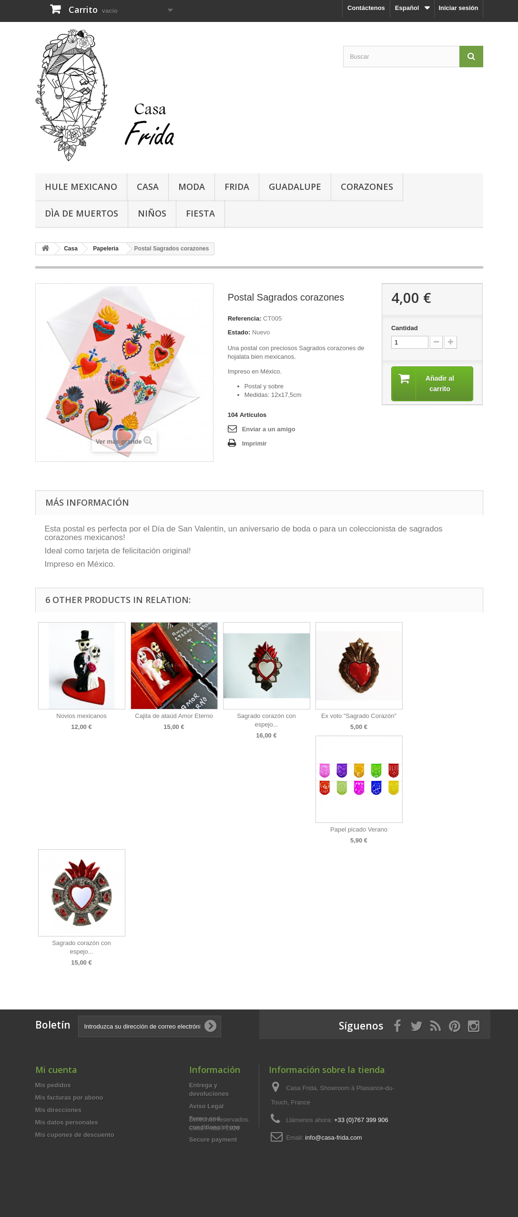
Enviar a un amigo (268, 429)
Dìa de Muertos (81, 213)
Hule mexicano (81, 186)
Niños (152, 213)
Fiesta (200, 213)
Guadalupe (295, 186)
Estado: (239, 332)
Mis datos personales (66, 1122)
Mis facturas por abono (69, 1097)
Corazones (367, 186)
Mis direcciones (58, 1109)
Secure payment (213, 1139)
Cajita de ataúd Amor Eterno (174, 715)
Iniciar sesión (458, 7)
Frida (236, 186)
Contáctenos (366, 7)
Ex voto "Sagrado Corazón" (358, 715)
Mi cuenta (56, 1069)
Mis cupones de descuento (74, 1134)
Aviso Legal (206, 1106)
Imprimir (254, 443)
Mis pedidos (53, 1085)
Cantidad (404, 328)
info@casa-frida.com (333, 1137)
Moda (191, 186)
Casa (148, 186)
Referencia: (245, 318)
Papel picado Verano (358, 829)
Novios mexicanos (81, 715)
